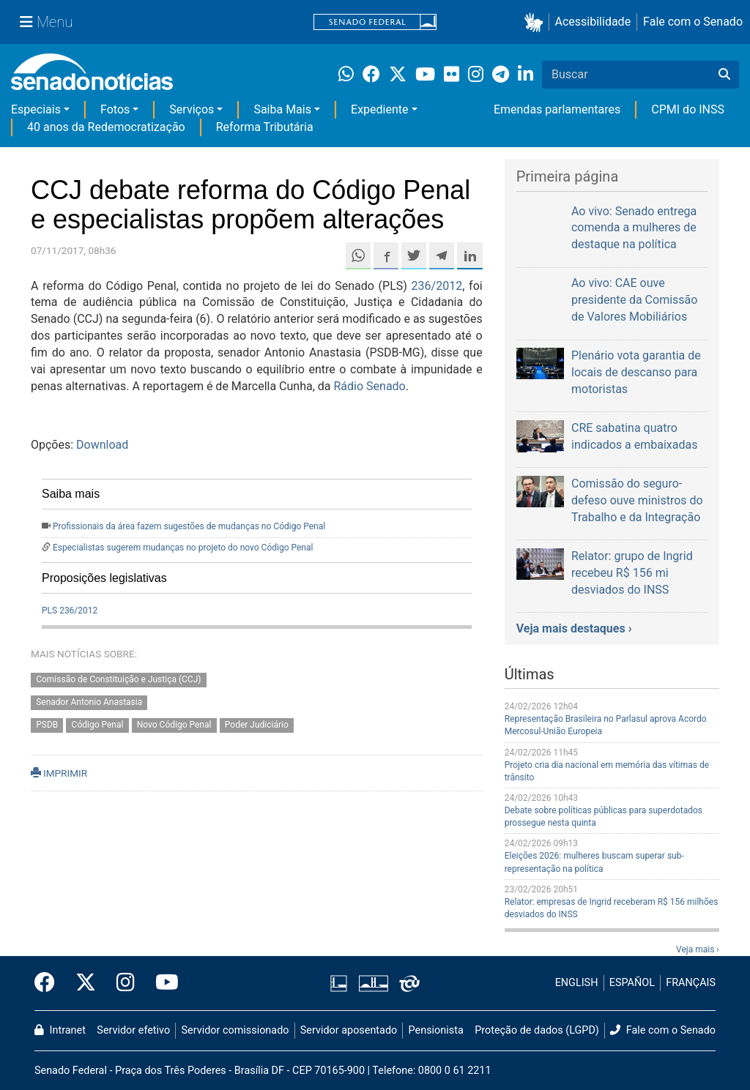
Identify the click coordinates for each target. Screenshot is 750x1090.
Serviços (191, 109)
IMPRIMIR (59, 773)
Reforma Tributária (264, 127)
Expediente (379, 109)
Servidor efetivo (133, 1030)
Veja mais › (697, 949)
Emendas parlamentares (557, 109)
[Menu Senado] (46, 22)
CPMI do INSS (687, 109)
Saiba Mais (282, 109)
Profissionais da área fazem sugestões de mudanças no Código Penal (189, 526)
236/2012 (437, 286)
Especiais (36, 109)
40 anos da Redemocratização (106, 127)
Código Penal (98, 725)
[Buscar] (724, 74)
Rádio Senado (370, 386)
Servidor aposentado (348, 1030)
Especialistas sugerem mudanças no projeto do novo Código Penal (183, 547)
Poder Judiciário (257, 725)
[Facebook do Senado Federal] (49, 983)
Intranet (60, 1030)
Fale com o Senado (693, 22)
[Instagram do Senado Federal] (125, 983)
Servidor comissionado (235, 1030)
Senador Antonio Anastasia (89, 703)
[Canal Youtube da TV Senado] (162, 983)
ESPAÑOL (632, 983)
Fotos (115, 109)
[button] (536, 22)
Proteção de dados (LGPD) (537, 1030)
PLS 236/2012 (69, 610)
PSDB (47, 725)
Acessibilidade (593, 22)
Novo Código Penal (174, 725)
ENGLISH (576, 983)
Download (102, 445)
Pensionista (436, 1030)
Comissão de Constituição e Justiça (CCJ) (118, 680)
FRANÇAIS (691, 983)
